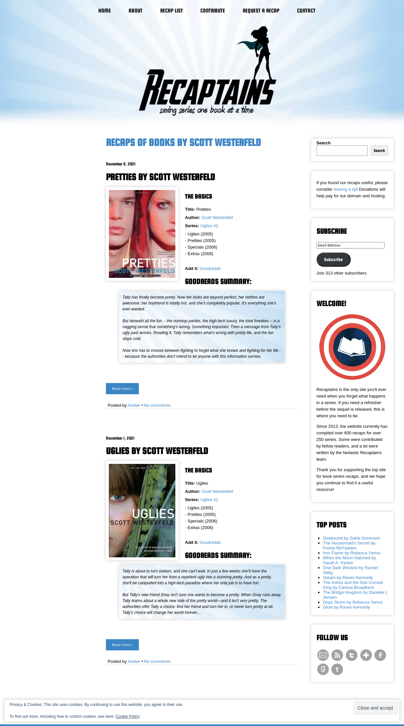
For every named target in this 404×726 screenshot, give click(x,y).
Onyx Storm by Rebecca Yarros (353, 602)
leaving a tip (345, 189)
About (135, 11)
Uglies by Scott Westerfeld (157, 451)
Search (323, 142)
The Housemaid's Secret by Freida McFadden (349, 545)
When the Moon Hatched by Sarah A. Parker (349, 560)
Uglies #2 (209, 225)
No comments (157, 405)
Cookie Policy (127, 716)
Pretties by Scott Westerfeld (160, 177)
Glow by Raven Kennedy (346, 607)
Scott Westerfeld (217, 217)
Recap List (171, 11)
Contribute (212, 11)
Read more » (122, 388)
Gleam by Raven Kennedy (348, 577)
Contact (306, 11)
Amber (134, 405)
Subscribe (333, 259)
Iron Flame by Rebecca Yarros (352, 552)
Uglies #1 (209, 499)
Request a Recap (261, 11)
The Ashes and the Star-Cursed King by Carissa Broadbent (353, 585)
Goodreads (210, 268)
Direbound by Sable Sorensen (351, 538)
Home (104, 11)
